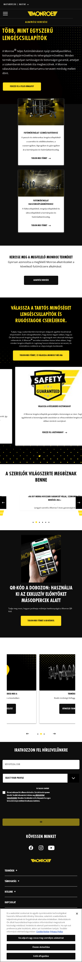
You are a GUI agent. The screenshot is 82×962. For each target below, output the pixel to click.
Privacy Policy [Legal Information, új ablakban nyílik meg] (56, 931)
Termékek (11, 870)
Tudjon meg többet (39, 158)
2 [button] (39, 456)
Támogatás (12, 881)
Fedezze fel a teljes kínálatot (22, 86)
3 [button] (42, 456)
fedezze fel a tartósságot (39, 430)
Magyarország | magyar (15, 4)
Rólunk (11, 892)
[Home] (41, 13)
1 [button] (36, 456)
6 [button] (48, 522)
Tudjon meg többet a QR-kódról (41, 621)
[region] (41, 935)
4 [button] (45, 456)
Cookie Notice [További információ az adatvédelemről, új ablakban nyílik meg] (42, 931)
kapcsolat (10, 902)
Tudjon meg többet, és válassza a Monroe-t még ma (41, 355)
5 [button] (45, 522)
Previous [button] (26, 456)
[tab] (36, 456)
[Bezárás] (76, 913)
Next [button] (56, 456)
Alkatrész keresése (41, 22)
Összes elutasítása (41, 947)
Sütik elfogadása (41, 956)
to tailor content (42, 789)
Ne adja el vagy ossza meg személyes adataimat (41, 937)
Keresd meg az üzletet (41, 709)
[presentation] (29, 810)
